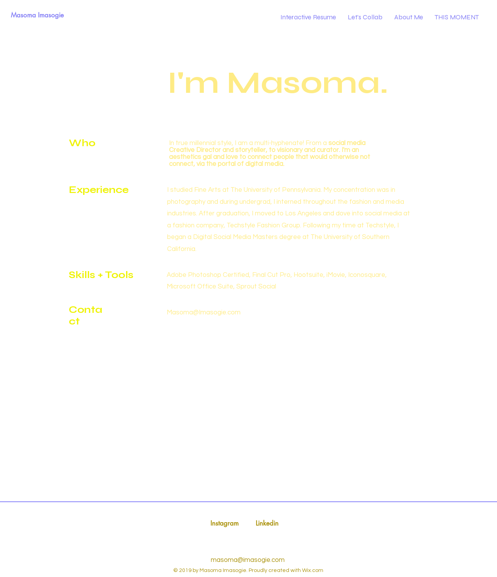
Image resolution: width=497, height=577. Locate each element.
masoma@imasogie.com (248, 560)
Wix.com (312, 570)
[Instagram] (224, 523)
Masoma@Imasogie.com (204, 312)
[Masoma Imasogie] (37, 15)
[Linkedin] (267, 523)
